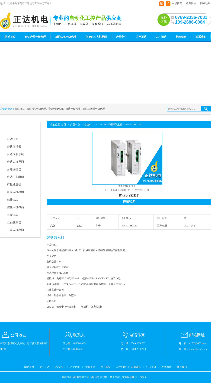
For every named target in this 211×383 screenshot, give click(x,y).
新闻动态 (181, 36)
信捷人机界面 (15, 207)
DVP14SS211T (134, 124)
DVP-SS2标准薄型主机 (110, 124)
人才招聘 (161, 36)
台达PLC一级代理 (36, 108)
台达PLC (19, 108)
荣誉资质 (90, 367)
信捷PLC (12, 199)
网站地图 (205, 3)
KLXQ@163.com (197, 343)
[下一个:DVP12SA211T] (138, 190)
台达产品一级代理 (35, 36)
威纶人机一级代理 (65, 36)
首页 (63, 124)
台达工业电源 (15, 176)
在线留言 (177, 3)
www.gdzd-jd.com (198, 349)
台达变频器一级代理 (94, 108)
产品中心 (121, 36)
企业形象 (75, 367)
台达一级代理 (73, 108)
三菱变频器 (14, 222)
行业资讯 (151, 367)
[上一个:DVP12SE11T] (116, 190)
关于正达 (141, 36)
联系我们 (201, 36)
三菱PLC (12, 214)
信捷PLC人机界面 (96, 36)
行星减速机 (14, 184)
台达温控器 (14, 169)
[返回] (133, 186)
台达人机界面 (15, 161)
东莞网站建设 (129, 377)
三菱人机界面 (15, 229)
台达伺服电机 (55, 108)
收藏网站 (191, 3)
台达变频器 (14, 146)
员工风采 (105, 367)
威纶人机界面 (15, 192)
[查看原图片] (124, 186)
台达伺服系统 (15, 154)
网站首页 (10, 36)
